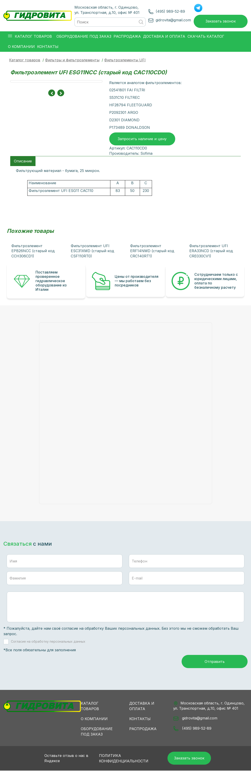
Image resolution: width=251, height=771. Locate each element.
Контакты (140, 719)
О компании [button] (21, 47)
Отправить (215, 661)
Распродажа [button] (127, 36)
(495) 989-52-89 (170, 11)
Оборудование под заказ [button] (83, 36)
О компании (94, 719)
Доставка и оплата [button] (164, 36)
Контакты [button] (47, 47)
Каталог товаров (24, 60)
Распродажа (143, 729)
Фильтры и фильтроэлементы (72, 60)
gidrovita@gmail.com (173, 20)
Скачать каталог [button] (206, 36)
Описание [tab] (23, 161)
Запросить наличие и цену (142, 139)
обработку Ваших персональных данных (122, 628)
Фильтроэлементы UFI (125, 60)
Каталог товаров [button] (30, 36)
